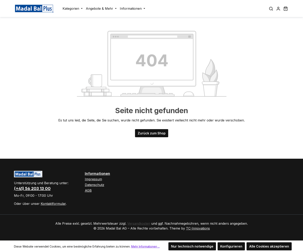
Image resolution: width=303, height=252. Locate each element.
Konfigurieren (231, 246)
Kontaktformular (53, 204)
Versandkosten (138, 223)
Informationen (97, 173)
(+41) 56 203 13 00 (32, 188)
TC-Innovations (198, 228)
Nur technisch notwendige (192, 246)
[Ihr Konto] (278, 8)
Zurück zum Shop (152, 133)
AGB (88, 190)
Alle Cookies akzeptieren (269, 246)
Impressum (93, 179)
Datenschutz (94, 185)
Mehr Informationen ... (145, 246)
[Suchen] (271, 8)
